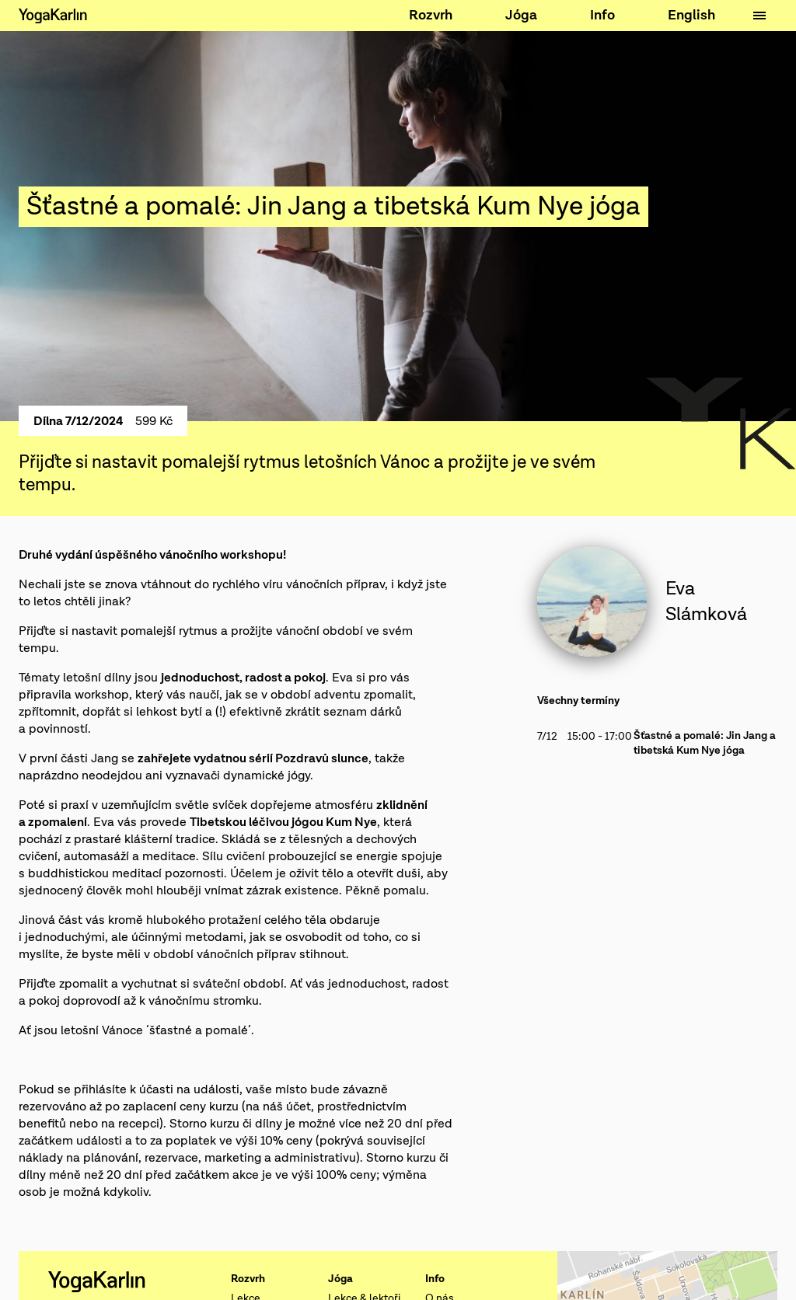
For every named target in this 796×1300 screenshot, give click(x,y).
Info (602, 15)
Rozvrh (430, 15)
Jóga (521, 15)
